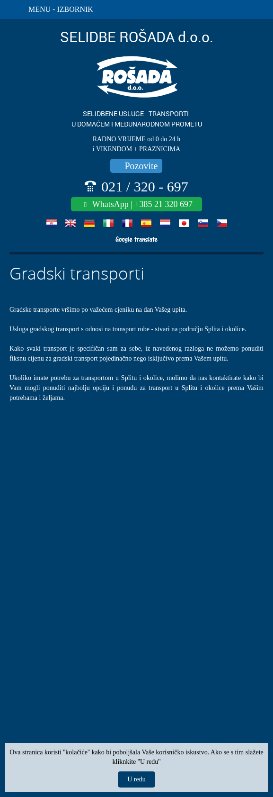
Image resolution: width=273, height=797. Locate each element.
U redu (136, 779)
